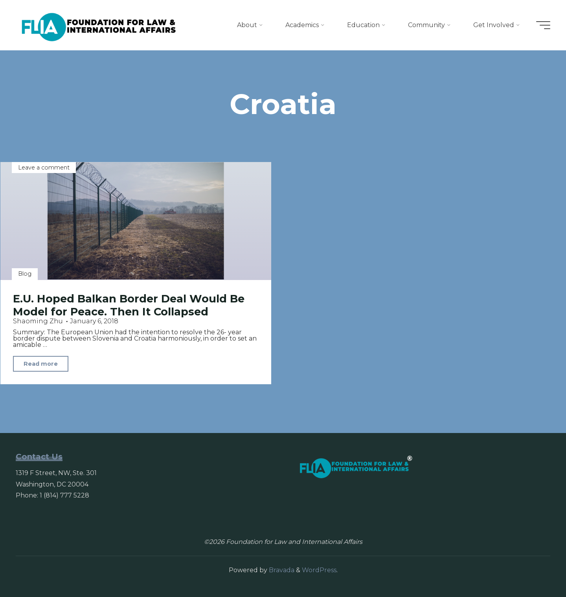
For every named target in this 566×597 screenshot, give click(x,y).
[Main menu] (543, 25)
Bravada (280, 570)
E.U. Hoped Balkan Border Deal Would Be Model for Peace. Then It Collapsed (128, 305)
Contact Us (39, 456)
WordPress (319, 570)
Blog (24, 273)
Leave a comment (44, 167)
